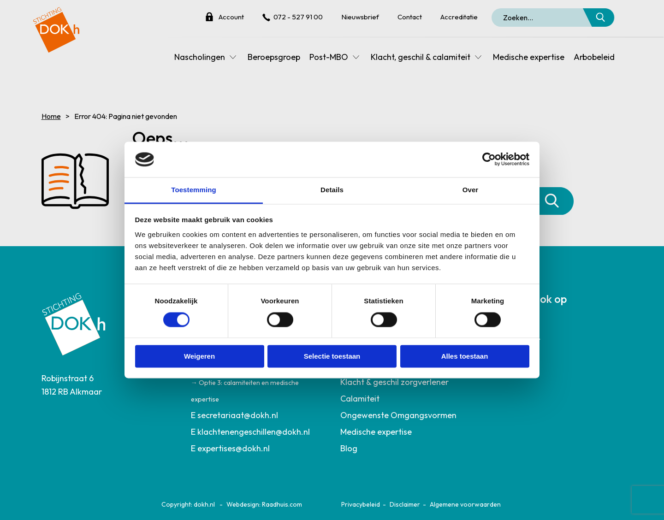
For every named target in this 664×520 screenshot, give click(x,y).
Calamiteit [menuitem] (359, 398)
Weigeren (199, 356)
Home (51, 116)
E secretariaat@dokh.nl (234, 415)
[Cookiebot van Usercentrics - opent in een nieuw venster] (489, 159)
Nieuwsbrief (360, 16)
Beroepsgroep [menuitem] (274, 57)
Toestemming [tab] (193, 190)
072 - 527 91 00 (298, 16)
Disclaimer (405, 504)
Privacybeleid (360, 504)
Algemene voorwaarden (465, 504)
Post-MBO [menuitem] (328, 57)
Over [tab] (470, 190)
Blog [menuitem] (348, 448)
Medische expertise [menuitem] (528, 57)
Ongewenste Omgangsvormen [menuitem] (398, 415)
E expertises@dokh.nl (230, 448)
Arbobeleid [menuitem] (594, 57)
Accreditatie (459, 16)
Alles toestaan (464, 356)
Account (231, 16)
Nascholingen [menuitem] (199, 57)
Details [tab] (332, 190)
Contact (409, 16)
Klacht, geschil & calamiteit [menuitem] (420, 57)
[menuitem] (257, 415)
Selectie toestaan (332, 356)
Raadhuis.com (282, 504)
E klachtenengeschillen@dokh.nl (250, 431)
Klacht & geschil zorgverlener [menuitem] (394, 382)
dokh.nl (204, 504)
